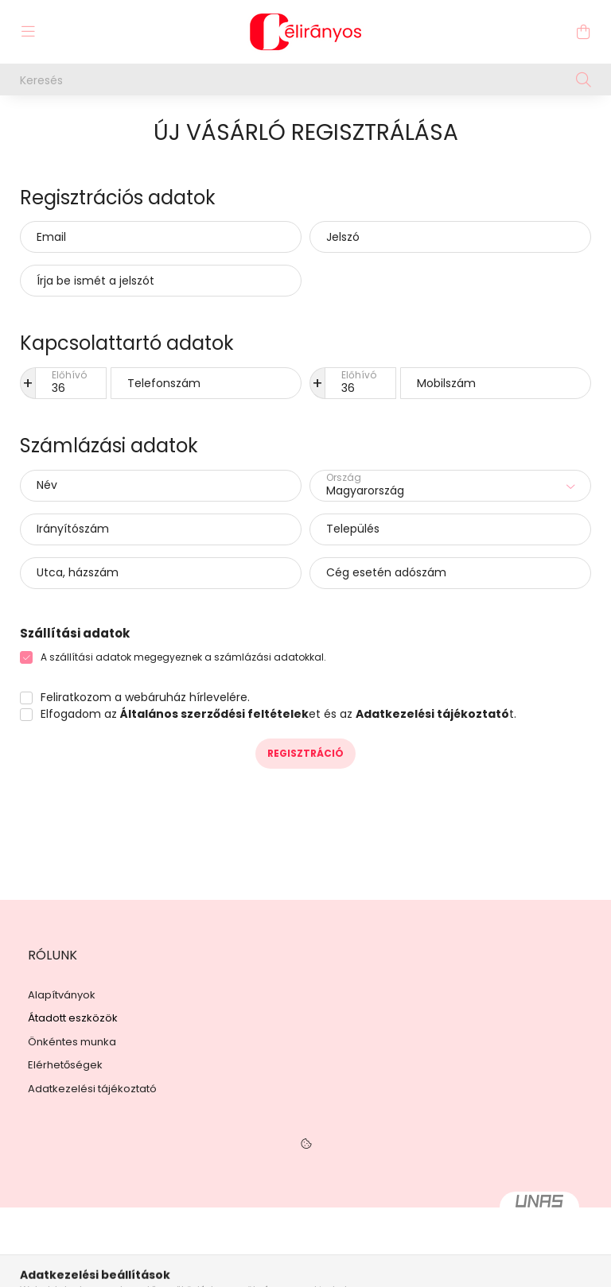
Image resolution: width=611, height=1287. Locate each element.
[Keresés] (305, 79)
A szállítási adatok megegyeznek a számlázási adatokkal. (183, 657)
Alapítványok (61, 995)
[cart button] (583, 32)
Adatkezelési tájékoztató (92, 1089)
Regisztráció (305, 753)
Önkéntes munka (72, 1042)
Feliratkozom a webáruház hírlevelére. (145, 697)
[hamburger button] (28, 32)
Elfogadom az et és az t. (278, 714)
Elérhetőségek (65, 1065)
